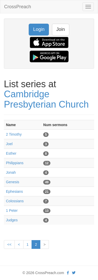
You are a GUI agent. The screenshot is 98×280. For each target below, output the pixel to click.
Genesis (12, 182)
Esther (11, 153)
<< (9, 244)
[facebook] (68, 273)
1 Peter (12, 210)
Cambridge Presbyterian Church (46, 99)
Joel (9, 144)
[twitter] (74, 273)
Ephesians (14, 191)
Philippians (15, 163)
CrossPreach (17, 6)
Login (38, 29)
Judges (12, 220)
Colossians (15, 201)
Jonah (11, 172)
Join (60, 29)
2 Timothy (14, 134)
